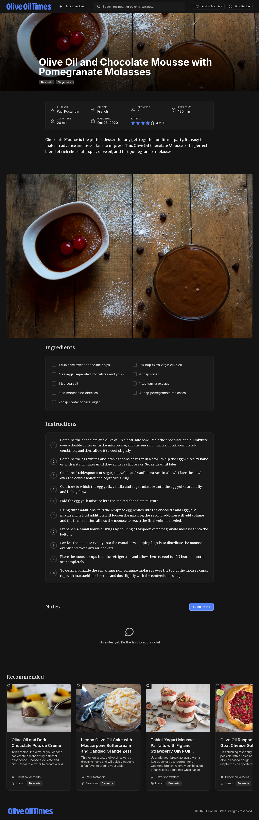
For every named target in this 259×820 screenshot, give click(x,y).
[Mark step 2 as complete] (53, 461)
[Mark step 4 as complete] (53, 489)
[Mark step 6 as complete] (53, 515)
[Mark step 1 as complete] (53, 445)
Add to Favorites (208, 6)
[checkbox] (89, 365)
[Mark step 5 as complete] (53, 501)
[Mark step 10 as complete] (53, 573)
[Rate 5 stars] (153, 123)
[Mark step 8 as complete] (53, 545)
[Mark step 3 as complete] (53, 475)
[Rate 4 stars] (148, 123)
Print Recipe (239, 6)
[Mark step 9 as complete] (53, 559)
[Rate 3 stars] (143, 123)
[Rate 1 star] (133, 123)
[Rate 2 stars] (138, 123)
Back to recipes (71, 6)
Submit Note (201, 606)
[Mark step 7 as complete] (53, 531)
